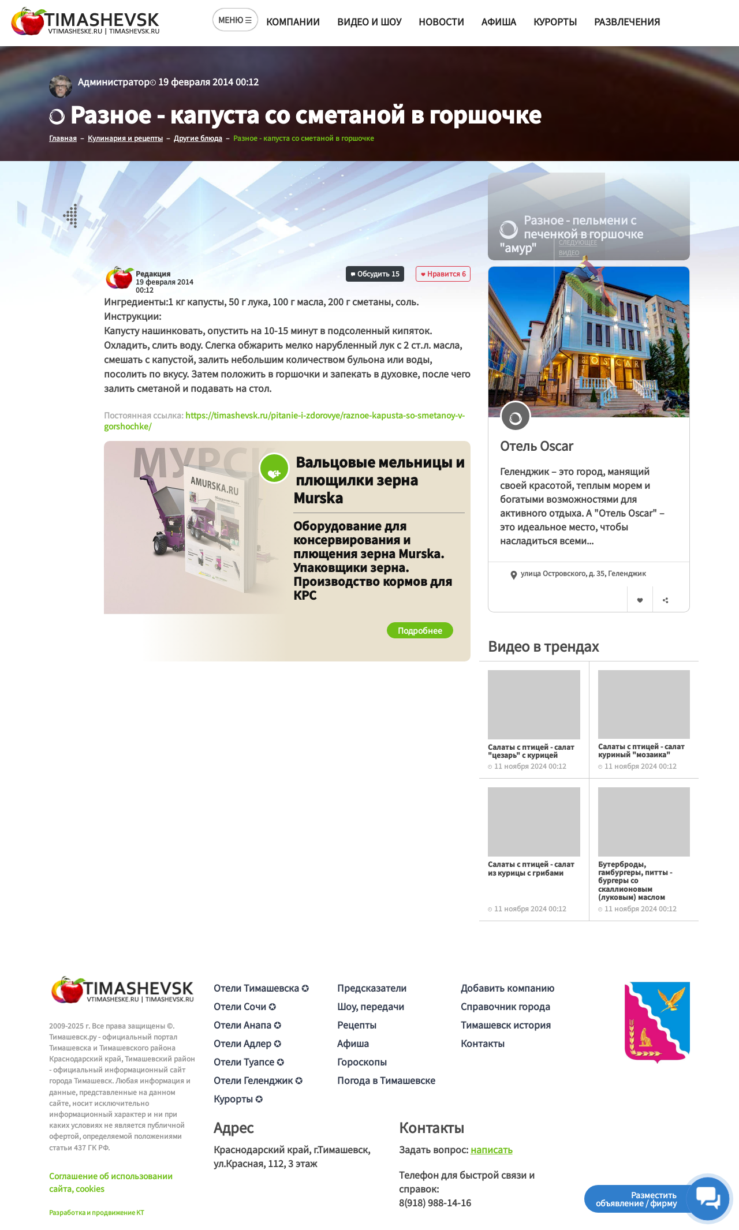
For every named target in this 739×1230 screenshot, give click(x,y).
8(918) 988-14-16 (435, 1202)
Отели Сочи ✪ (245, 1005)
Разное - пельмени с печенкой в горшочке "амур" (571, 233)
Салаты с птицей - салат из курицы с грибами (531, 868)
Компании (293, 21)
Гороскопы (362, 1061)
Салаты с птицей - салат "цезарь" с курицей (531, 750)
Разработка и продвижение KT (96, 1211)
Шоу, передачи (370, 1005)
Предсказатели (371, 987)
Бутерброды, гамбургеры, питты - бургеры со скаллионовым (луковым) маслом (635, 880)
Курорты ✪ (238, 1098)
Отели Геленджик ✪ (258, 1079)
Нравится (443, 273)
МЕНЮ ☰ (235, 19)
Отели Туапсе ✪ (249, 1061)
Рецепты (356, 1024)
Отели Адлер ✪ (247, 1042)
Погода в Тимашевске (386, 1079)
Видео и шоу (369, 21)
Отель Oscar (536, 444)
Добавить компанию (507, 987)
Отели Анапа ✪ (247, 1024)
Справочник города (505, 1005)
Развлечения (627, 21)
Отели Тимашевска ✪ (261, 987)
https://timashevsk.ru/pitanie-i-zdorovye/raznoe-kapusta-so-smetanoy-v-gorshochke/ (284, 420)
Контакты (483, 1042)
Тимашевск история (506, 1024)
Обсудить (375, 273)
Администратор (114, 81)
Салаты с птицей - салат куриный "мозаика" (641, 749)
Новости (441, 21)
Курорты (555, 21)
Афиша (499, 21)
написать (492, 1149)
